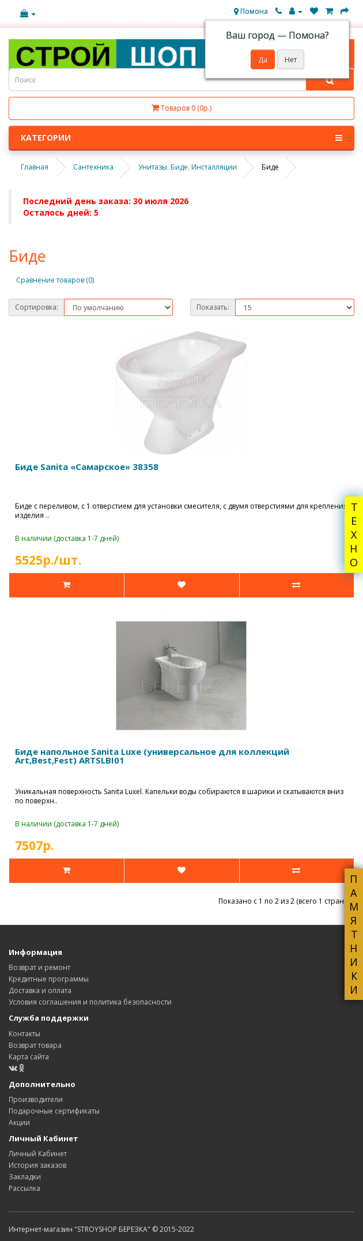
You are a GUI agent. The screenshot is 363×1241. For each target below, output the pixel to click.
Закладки (25, 1177)
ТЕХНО (354, 534)
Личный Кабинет (38, 1154)
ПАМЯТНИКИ (354, 934)
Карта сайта (29, 1057)
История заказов (37, 1165)
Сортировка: (36, 307)
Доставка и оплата (40, 990)
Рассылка (24, 1188)
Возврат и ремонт (39, 967)
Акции (19, 1122)
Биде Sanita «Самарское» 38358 (86, 466)
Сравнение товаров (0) (55, 280)
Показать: (212, 307)
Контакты (24, 1034)
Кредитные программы (49, 979)
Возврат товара (35, 1045)
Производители (36, 1099)
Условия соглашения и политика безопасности (90, 1002)
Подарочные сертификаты (54, 1111)
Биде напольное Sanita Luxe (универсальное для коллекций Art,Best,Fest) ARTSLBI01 (152, 756)
